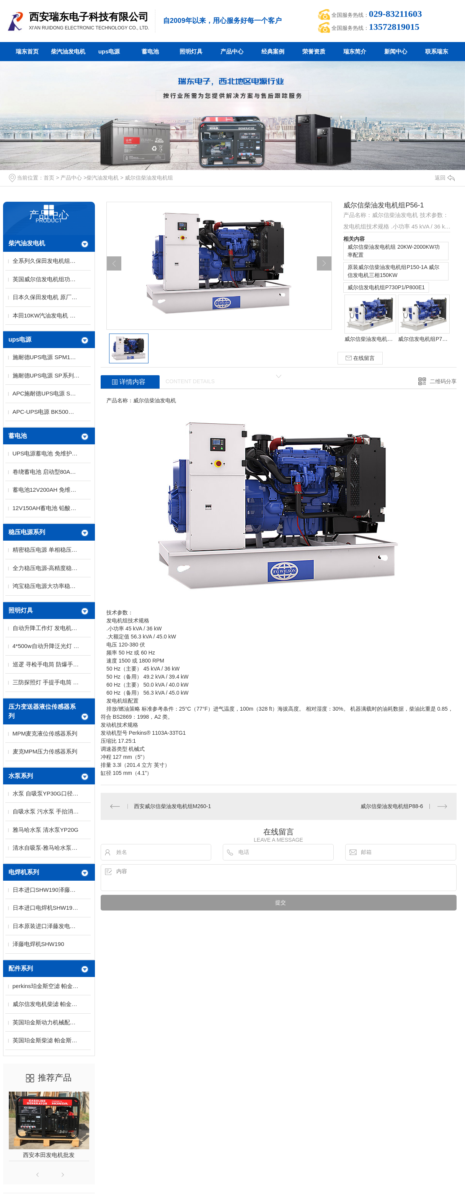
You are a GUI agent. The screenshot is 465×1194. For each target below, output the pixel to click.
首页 (49, 178)
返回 (445, 178)
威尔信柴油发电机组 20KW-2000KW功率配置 (393, 251)
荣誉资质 (313, 51)
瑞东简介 (354, 51)
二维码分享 (443, 381)
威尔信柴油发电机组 (149, 178)
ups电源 (109, 51)
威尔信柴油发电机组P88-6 (392, 806)
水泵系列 (20, 776)
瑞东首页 (27, 51)
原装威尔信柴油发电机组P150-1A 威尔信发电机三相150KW (393, 271)
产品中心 (231, 51)
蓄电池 (150, 51)
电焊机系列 (23, 872)
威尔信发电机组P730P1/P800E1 (386, 287)
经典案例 (272, 51)
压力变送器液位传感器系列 (42, 711)
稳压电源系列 (26, 532)
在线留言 (360, 358)
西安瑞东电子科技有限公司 (88, 17)
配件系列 (20, 968)
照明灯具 (190, 51)
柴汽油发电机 (68, 51)
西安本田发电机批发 (49, 1155)
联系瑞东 (436, 51)
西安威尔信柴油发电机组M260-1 (172, 806)
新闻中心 (395, 51)
